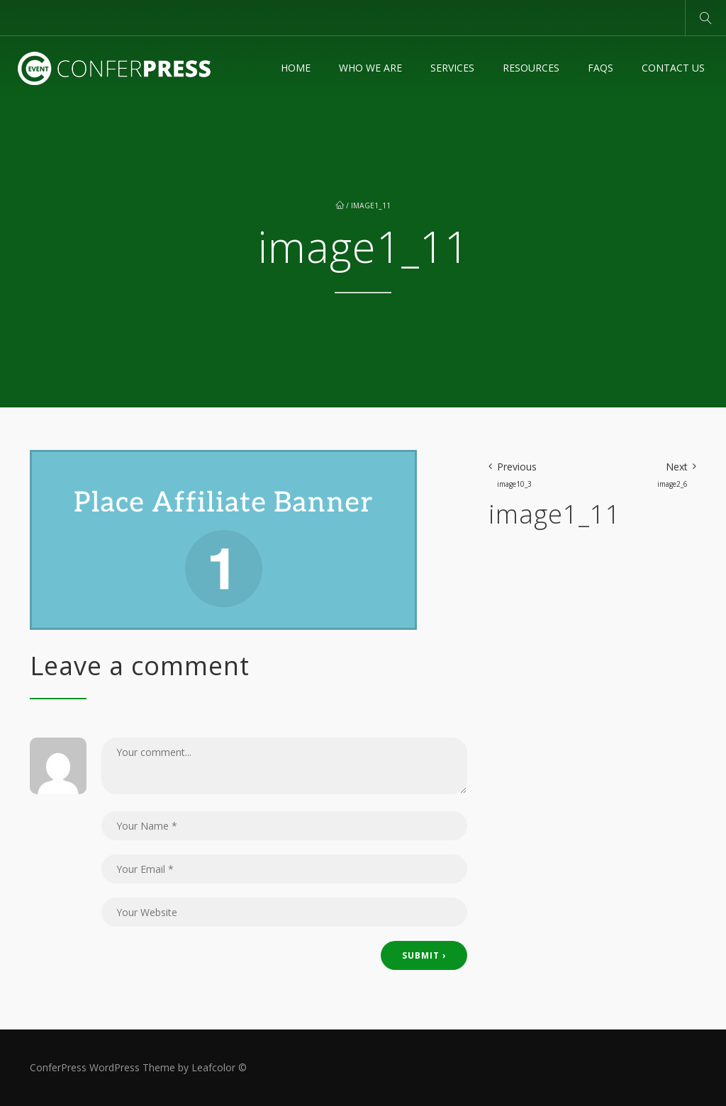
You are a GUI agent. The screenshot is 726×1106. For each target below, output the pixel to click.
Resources (531, 67)
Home (296, 67)
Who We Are (370, 67)
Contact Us (673, 67)
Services (452, 67)
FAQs (600, 67)
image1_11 (371, 205)
